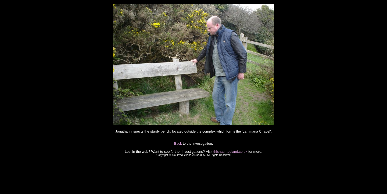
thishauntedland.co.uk (230, 152)
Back (178, 143)
